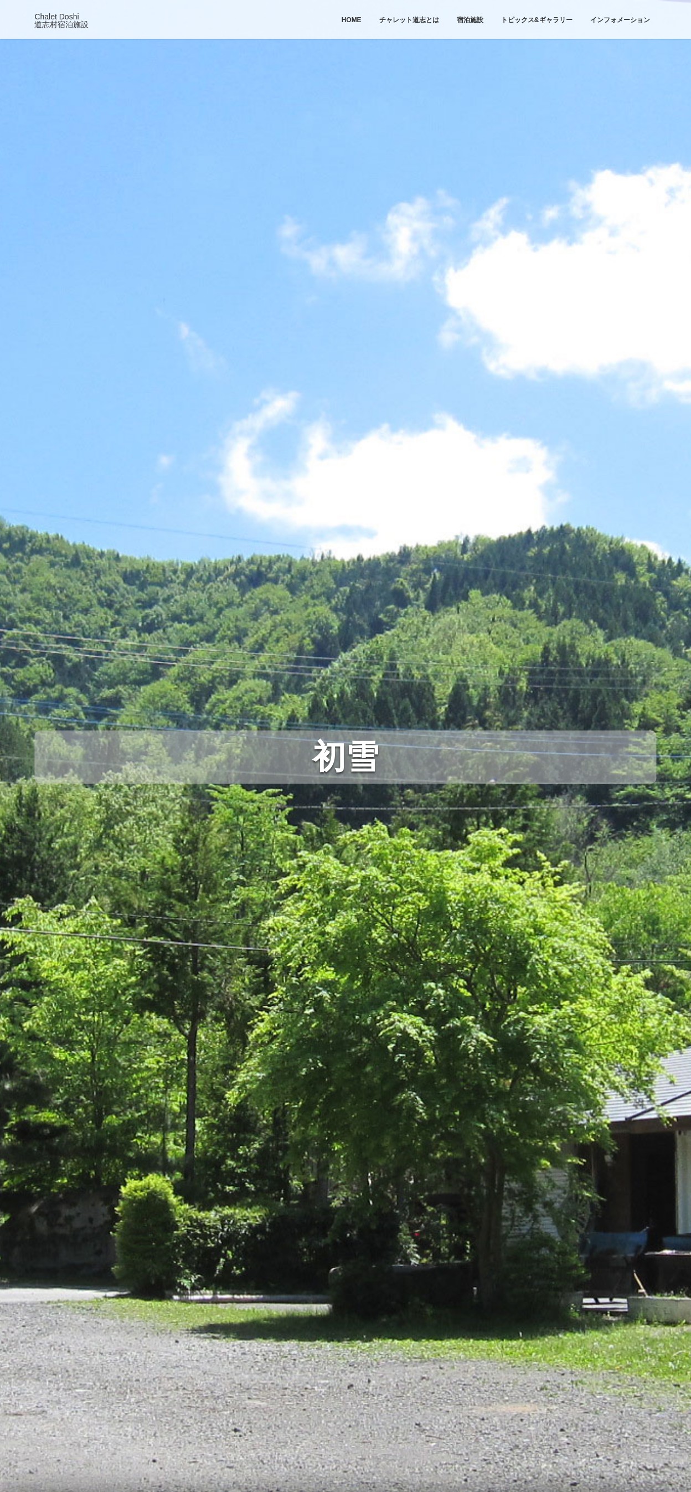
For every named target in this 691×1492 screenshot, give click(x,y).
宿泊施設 (470, 20)
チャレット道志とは (409, 20)
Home (352, 20)
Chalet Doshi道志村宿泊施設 (61, 20)
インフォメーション (620, 20)
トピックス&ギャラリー (537, 20)
